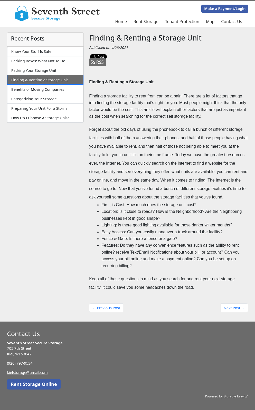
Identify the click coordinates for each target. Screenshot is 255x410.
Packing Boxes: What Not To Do (38, 60)
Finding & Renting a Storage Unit (39, 79)
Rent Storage (146, 21)
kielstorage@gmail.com (27, 372)
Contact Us (231, 21)
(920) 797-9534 (19, 363)
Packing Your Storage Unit (33, 70)
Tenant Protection (182, 21)
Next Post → (234, 307)
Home (121, 21)
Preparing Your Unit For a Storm (39, 108)
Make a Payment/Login (224, 8)
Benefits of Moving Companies (37, 89)
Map (210, 21)
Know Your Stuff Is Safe (31, 51)
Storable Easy (235, 396)
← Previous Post (106, 307)
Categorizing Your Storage (34, 98)
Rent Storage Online (34, 384)
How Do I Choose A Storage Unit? (40, 117)
